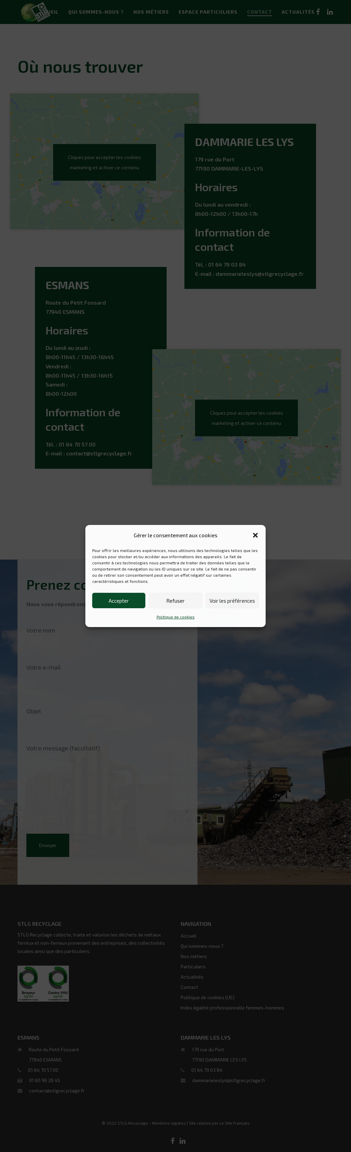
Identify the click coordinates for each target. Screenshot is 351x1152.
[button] (255, 535)
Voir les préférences (232, 601)
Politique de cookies (176, 616)
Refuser (175, 601)
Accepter (119, 601)
